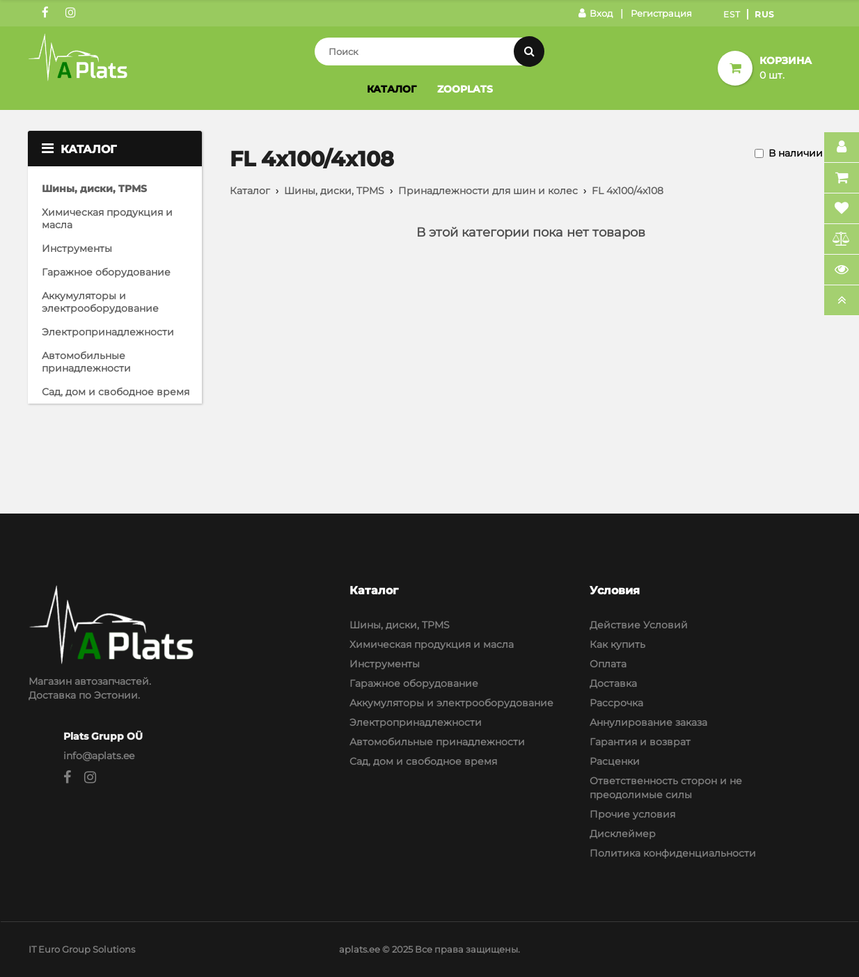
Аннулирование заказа (648, 722)
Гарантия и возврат (640, 742)
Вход (595, 13)
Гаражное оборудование (106, 272)
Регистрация (661, 13)
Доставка (613, 683)
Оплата (608, 664)
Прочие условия (632, 814)
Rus (765, 14)
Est (732, 14)
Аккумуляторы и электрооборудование (100, 302)
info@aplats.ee (98, 755)
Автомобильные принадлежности (86, 361)
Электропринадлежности (108, 332)
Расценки (615, 761)
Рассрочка (616, 703)
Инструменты (77, 248)
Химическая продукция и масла (107, 218)
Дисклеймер (623, 833)
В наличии (796, 153)
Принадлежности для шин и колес (488, 190)
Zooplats (465, 89)
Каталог (391, 89)
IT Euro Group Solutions (82, 949)
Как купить (617, 644)
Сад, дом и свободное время (115, 392)
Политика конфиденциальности (673, 853)
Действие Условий (639, 625)
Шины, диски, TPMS (94, 188)
